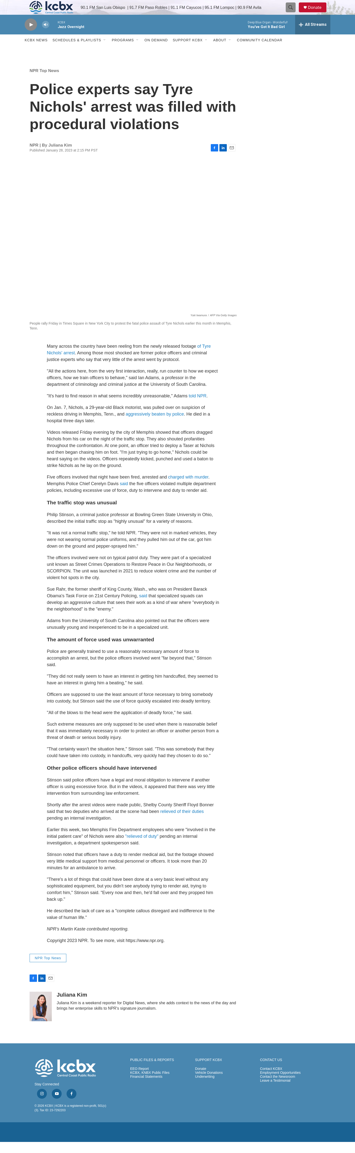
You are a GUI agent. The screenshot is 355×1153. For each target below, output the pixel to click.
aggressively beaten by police (155, 425)
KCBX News (36, 51)
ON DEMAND (156, 51)
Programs (123, 51)
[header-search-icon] (293, 13)
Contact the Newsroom (277, 1088)
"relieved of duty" (141, 847)
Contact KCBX (271, 1080)
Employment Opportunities (280, 1084)
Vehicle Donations (209, 1084)
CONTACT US (271, 1071)
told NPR (198, 406)
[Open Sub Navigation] (105, 51)
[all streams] (312, 35)
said (124, 494)
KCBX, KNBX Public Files (150, 1084)
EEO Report (139, 1080)
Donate (317, 12)
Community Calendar (259, 51)
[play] (31, 36)
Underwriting (204, 1088)
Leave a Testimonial (275, 1091)
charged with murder (188, 488)
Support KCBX (188, 51)
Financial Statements (146, 1088)
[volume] (45, 35)
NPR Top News (44, 81)
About (219, 51)
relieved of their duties (182, 822)
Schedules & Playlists (77, 51)
